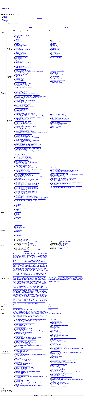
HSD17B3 (35, 272)
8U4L (29, 316)
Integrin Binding (55, 73)
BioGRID (5, 23)
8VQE (41, 316)
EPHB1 (22, 265)
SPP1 (14, 296)
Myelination (18, 127)
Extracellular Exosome (56, 56)
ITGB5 (57, 278)
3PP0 (26, 312)
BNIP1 (38, 257)
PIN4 (26, 285)
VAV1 (30, 302)
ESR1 (18, 266)
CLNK (25, 261)
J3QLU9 (23, 309)
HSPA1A (25, 273)
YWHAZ (43, 302)
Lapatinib (17, 205)
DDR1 (39, 263)
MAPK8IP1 (29, 278)
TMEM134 (25, 299)
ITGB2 (50, 278)
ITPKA (20, 276)
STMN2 (45, 296)
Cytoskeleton (54, 45)
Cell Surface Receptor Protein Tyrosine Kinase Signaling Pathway (30, 96)
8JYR (17, 316)
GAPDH (32, 269)
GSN (47, 270)
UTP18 (24, 302)
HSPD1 (37, 273)
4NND (17, 313)
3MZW (20, 312)
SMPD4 (14, 295)
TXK (40, 300)
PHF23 (31, 283)
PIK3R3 (22, 285)
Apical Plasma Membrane (21, 50)
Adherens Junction (55, 48)
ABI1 (59, 276)
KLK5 (17, 277)
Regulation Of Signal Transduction (23, 328)
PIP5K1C (50, 279)
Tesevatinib (18, 215)
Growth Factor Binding (20, 82)
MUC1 (36, 279)
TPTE (81, 279)
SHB (46, 292)
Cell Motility (18, 379)
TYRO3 (14, 302)
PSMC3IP (42, 286)
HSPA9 (33, 273)
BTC (42, 257)
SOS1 (46, 295)
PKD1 (54, 279)
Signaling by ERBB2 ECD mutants (23, 193)
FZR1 (45, 268)
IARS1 (40, 273)
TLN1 (66, 27)
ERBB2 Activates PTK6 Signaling (23, 174)
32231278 (26, 248)
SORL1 (42, 295)
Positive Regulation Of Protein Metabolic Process (62, 360)
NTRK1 (43, 281)
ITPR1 (23, 276)
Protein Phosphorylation (21, 91)
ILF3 (22, 274)
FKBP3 (25, 268)
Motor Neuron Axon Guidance (22, 104)
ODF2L (28, 282)
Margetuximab (18, 219)
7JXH (20, 315)
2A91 (32, 311)
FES (35, 266)
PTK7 (38, 287)
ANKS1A (35, 255)
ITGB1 (81, 277)
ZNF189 (32, 303)
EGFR (38, 264)
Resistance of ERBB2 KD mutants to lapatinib (26, 192)
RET (14, 290)
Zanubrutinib (18, 221)
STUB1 (14, 298)
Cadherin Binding (55, 81)
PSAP (30, 286)
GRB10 (26, 270)
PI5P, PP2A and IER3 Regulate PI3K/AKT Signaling (27, 173)
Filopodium (54, 339)
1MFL (17, 311)
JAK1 (26, 276)
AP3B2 (14, 256)
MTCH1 (32, 279)
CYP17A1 (31, 263)
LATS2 (20, 277)
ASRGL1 (35, 256)
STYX (21, 298)
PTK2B (31, 287)
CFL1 (39, 260)
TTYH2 (32, 300)
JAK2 (29, 276)
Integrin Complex (55, 323)
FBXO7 (30, 266)
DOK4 (14, 264)
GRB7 (37, 270)
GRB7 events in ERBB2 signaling (23, 161)
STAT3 (26, 296)
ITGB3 (53, 278)
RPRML (36, 290)
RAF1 (33, 289)
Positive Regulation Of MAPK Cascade (24, 131)
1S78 (30, 311)
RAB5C (29, 289)
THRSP (14, 299)
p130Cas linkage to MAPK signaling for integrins (62, 171)
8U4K (26, 316)
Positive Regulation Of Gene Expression (24, 106)
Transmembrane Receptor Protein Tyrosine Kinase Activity (29, 71)
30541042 (34, 245)
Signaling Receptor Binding (21, 74)
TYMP (45, 300)
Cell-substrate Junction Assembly (59, 115)
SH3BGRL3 (37, 292)
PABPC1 (32, 282)
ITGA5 (45, 274)
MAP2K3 (19, 278)
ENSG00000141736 (17, 308)
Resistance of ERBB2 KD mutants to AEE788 (26, 191)
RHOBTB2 (22, 290)
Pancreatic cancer (19, 228)
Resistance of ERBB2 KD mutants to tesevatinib (26, 186)
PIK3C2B (44, 283)
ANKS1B (40, 255)
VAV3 (36, 302)
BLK (29, 257)
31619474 (27, 240)
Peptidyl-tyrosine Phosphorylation (23, 109)
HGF (24, 272)
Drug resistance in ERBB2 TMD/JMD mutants (26, 196)
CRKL (43, 261)
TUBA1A (50, 281)
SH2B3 (40, 291)
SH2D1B (15, 292)
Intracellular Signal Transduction (23, 118)
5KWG (23, 313)
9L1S (45, 316)
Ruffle (52, 40)
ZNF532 (36, 303)
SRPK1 (19, 296)
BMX (35, 257)
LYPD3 (43, 277)
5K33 (20, 313)
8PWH (20, 316)
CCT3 (37, 259)
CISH (45, 260)
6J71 (45, 313)
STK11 (33, 296)
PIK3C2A (39, 283)
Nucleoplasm (18, 37)
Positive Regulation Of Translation (23, 134)
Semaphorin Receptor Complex (22, 35)
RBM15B (45, 289)
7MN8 (30, 315)
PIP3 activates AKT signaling (22, 160)
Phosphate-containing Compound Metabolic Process (27, 371)
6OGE (17, 315)
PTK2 (28, 287)
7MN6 (26, 315)
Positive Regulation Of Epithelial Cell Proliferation (27, 140)
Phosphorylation (19, 353)
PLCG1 (29, 285)
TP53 (14, 300)
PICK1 (35, 283)
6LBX (14, 315)
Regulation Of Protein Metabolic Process (60, 342)
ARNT (31, 256)
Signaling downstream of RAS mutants (60, 183)
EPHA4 (18, 265)
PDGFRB (19, 283)
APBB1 (18, 256)
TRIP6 (16, 300)
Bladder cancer (18, 235)
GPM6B (19, 270)
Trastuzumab (18, 204)
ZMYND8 (27, 303)
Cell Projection (18, 58)
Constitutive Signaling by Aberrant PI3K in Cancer (27, 167)
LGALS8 (30, 277)
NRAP (77, 278)
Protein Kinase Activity (20, 69)
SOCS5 (35, 295)
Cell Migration (18, 362)
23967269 (65, 243)
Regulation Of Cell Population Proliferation (25, 126)
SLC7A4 (35, 294)
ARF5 (28, 256)
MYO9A (17, 281)
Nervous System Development (22, 99)
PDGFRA (15, 283)
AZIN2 (72, 276)
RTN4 (40, 290)
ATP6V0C (45, 256)
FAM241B (22, 266)
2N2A (44, 311)
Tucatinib (17, 214)
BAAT (18, 257)
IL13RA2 (15, 274)
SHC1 (14, 294)
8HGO (42, 315)
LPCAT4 (35, 277)
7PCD (33, 315)
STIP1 (30, 296)
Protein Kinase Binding (20, 364)
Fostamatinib (18, 217)
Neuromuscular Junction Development (24, 102)
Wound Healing (19, 125)
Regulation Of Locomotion (21, 372)
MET (22, 279)
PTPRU (25, 289)
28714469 (37, 249)
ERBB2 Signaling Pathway (21, 119)
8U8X (32, 316)
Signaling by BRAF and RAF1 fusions (60, 180)
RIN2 (29, 290)
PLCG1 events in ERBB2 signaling (23, 158)
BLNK (32, 257)
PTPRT (21, 289)
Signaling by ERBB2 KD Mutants (23, 182)
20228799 (26, 251)
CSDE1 (14, 263)
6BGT (42, 313)
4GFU (39, 312)
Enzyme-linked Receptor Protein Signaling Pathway (27, 95)
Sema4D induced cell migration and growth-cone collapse (28, 169)
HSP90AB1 (15, 273)
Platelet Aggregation (56, 126)
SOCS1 (27, 295)
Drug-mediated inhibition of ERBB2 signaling (26, 180)
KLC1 (14, 277)
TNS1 (35, 299)
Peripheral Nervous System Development (25, 100)
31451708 (35, 244)
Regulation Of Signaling (21, 333)
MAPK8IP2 (35, 278)
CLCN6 (21, 261)
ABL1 (31, 253)
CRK (41, 261)
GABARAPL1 (19, 269)
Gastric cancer (18, 230)
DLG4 (42, 263)
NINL (36, 281)
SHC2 (17, 294)
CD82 (40, 259)
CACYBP (45, 257)
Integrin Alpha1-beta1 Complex (58, 374)
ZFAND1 (18, 303)
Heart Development (20, 101)
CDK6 (14, 260)
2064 (14, 304)
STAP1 (23, 296)
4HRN (14, 313)
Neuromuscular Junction (21, 53)
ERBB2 (30, 27)
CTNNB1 (18, 263)
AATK (24, 253)
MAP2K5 (24, 278)
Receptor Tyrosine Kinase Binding (23, 83)
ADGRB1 (45, 253)
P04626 (27, 309)
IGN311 (17, 206)
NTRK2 (14, 282)
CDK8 (17, 260)
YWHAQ (58, 281)
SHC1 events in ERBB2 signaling (23, 156)
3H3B (16, 312)
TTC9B (28, 300)
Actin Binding (54, 72)
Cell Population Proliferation (22, 105)
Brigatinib (17, 218)
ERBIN (41, 265)
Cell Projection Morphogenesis (58, 368)
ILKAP (25, 274)
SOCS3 (31, 295)
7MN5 (23, 315)
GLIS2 (39, 269)
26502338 (32, 249)
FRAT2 (41, 268)
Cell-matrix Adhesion (56, 321)
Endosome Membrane (20, 47)
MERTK (19, 279)
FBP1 (26, 266)
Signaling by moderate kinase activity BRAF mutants (63, 178)
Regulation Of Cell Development (59, 386)
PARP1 (39, 282)
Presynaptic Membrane (20, 57)
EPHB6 (30, 265)
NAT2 (21, 281)
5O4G (30, 313)
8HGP (45, 315)
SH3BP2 (43, 292)
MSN (25, 279)
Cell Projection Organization (58, 369)
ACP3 (41, 253)
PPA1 (45, 285)
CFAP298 (35, 260)
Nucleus (17, 36)
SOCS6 (39, 295)
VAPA (27, 302)
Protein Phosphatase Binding (58, 365)
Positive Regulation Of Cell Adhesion (24, 136)
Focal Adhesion (55, 49)
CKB (14, 261)
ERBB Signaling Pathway (21, 329)
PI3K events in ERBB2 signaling (23, 166)
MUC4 (39, 279)
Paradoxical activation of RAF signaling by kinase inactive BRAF (66, 182)
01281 (14, 306)
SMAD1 (39, 294)
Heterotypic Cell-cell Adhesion (58, 361)
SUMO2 (75, 279)
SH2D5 (32, 292)
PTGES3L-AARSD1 (21, 287)
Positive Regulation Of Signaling (23, 343)
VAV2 (33, 302)
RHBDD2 (17, 290)
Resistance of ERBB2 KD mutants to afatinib (26, 189)
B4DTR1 (15, 309)
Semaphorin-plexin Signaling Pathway (24, 145)
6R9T (59, 313)
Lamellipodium (55, 336)
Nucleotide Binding (20, 66)
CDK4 (43, 259)
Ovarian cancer (18, 231)
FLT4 (38, 268)
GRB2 (33, 270)
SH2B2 (36, 291)
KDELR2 (43, 276)
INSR (32, 274)
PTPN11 (42, 287)
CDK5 (76, 276)
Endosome (17, 40)
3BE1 (14, 312)
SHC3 (20, 294)
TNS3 (41, 299)
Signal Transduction (20, 92)
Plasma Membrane (19, 44)
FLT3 (35, 268)
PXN (64, 279)
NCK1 (24, 281)
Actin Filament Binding (56, 82)
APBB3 (22, 256)
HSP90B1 (20, 273)
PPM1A (14, 286)
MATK (40, 278)
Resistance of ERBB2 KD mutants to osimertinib (26, 188)
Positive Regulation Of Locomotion (23, 363)
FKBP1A (21, 268)
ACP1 (38, 253)
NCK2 (27, 281)
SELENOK (19, 291)
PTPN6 (14, 289)
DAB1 (35, 263)
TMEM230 (31, 299)
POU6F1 (41, 285)
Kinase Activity (19, 79)
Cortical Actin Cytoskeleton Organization (61, 121)
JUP (36, 276)
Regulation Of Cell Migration (22, 380)
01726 (49, 306)
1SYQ (49, 313)
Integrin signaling (55, 169)
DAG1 (50, 277)
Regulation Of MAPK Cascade (22, 347)
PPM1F (18, 286)
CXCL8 (23, 263)
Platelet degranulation (56, 167)
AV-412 (17, 210)
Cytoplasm (17, 39)
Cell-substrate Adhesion (56, 322)
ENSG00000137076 (53, 308)
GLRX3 (43, 269)
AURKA (15, 257)
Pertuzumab (18, 212)
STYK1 (18, 298)
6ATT (39, 313)
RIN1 (27, 290)
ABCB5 (28, 253)
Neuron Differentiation (20, 110)
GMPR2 (14, 270)
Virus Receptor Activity (56, 340)
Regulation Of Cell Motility (21, 369)
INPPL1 (29, 274)
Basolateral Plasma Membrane (22, 49)
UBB (18, 302)
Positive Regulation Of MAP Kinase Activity (25, 130)
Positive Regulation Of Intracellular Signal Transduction (28, 151)
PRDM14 (22, 286)
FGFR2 (42, 266)
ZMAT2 (23, 303)
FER (33, 266)
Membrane (17, 48)
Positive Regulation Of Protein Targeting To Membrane (28, 147)
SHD (26, 294)
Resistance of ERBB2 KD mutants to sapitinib (26, 184)
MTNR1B (73, 278)
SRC (16, 296)
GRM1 (44, 270)
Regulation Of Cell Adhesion (22, 375)
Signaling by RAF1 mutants (57, 184)
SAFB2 (14, 291)
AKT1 (20, 255)
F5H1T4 (19, 309)
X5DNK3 (31, 309)
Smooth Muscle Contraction (57, 175)
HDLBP (21, 272)
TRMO (20, 300)
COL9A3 (34, 261)
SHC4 (23, 294)
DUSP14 (24, 264)
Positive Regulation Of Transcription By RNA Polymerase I (29, 138)
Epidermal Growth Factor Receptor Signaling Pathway (28, 97)
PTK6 (34, 287)
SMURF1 (70, 279)
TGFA (42, 298)
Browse (5, 16)
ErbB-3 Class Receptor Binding (22, 86)
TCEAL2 (36, 298)
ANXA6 (45, 255)
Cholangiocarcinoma (20, 227)
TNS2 (38, 299)
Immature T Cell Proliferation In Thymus (25, 114)
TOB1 (44, 299)
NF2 (34, 281)
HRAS (31, 272)
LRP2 (64, 278)
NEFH (31, 281)
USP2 (20, 302)
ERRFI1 (14, 266)
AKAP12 (17, 255)
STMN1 (41, 296)
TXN (42, 300)
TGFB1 (46, 298)
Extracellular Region (56, 41)
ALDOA (24, 255)
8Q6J (23, 316)
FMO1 (64, 277)
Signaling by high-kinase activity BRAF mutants (62, 179)
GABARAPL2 (26, 269)
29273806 (22, 240)
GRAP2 (23, 270)
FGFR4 (14, 268)
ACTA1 (63, 276)
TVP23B (36, 300)
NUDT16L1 (23, 282)
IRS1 (40, 274)
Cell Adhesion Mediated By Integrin (59, 335)
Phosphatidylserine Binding (57, 71)
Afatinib (17, 213)
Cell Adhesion (54, 117)
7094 (49, 304)
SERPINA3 (24, 291)
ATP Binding (18, 76)
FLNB (32, 268)
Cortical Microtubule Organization (59, 123)
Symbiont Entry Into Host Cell (58, 347)
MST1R (28, 279)
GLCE (35, 269)
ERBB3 (33, 265)
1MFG (14, 311)
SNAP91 (23, 295)
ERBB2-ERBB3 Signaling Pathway (23, 121)
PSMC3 (38, 286)
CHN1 (42, 260)
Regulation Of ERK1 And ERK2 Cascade (25, 141)
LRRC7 (39, 277)
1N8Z (24, 311)
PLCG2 (33, 285)
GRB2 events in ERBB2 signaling (23, 164)
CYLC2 (27, 263)
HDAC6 (17, 272)
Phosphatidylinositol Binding (58, 80)
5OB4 (33, 313)
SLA (29, 294)
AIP (13, 255)
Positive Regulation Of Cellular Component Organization (28, 385)
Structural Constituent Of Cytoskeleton (60, 74)
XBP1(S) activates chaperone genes (59, 173)
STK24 (37, 296)
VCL (54, 281)
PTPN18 (46, 287)
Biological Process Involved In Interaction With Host (63, 362)
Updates (5, 20)
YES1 (39, 302)
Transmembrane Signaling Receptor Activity (25, 73)
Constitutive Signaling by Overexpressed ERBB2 (26, 179)
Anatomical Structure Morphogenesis (60, 383)
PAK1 (36, 282)
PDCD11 (44, 282)
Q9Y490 (50, 309)
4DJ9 (57, 313)
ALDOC (29, 255)
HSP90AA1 (45, 272)
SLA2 (31, 294)
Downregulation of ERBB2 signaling (24, 175)
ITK (17, 276)
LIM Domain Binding (56, 78)
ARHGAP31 (68, 276)
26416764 (31, 247)
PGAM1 (28, 283)
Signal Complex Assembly (57, 355)
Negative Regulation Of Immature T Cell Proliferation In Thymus (30, 115)
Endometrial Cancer (20, 234)
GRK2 (40, 270)
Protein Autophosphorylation (22, 350)
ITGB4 (14, 276)
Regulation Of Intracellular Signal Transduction (26, 338)
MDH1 (43, 278)
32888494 (63, 244)
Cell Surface (54, 50)
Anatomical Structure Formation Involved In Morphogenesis (65, 358)
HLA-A (28, 272)
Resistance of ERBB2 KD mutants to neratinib (26, 187)
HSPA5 (29, 273)
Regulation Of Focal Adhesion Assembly (60, 125)
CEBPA (80, 276)
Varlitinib (17, 209)
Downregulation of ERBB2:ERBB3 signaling (26, 162)
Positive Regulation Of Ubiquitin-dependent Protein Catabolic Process (67, 371)
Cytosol (17, 43)
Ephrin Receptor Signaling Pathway (23, 359)
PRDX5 (27, 286)
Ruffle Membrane (19, 54)
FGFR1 (38, 266)
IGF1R (44, 273)
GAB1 (14, 269)
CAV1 (18, 259)
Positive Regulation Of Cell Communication (25, 342)
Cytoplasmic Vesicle (20, 52)
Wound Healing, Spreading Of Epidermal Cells (62, 373)
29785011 (36, 241)
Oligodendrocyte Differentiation (22, 139)
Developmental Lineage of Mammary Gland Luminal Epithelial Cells (31, 197)
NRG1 (39, 281)
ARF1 (25, 256)
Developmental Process (56, 356)
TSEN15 (24, 300)
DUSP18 (28, 264)
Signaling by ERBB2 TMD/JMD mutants (25, 195)
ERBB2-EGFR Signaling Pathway (23, 122)
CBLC (21, 259)
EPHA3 (14, 265)
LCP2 (26, 277)
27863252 (66, 247)
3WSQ (36, 312)
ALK (32, 255)
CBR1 (24, 259)
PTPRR (18, 289)
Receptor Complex (19, 61)
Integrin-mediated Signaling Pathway (60, 118)
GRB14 (30, 270)
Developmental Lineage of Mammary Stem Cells (26, 200)
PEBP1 (23, 283)
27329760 (26, 243)
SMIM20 (44, 294)
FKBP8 (29, 268)
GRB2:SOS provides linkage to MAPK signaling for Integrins (65, 170)
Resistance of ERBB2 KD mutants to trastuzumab (27, 183)
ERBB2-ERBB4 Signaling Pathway (23, 123)
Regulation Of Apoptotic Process (59, 378)
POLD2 (37, 285)
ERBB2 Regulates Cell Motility (22, 171)
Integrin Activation (55, 122)
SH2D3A (24, 292)
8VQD (38, 316)
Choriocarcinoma (19, 232)
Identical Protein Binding (21, 84)
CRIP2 (37, 261)
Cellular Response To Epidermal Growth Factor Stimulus (28, 144)
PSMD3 (14, 287)
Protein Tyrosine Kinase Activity (23, 70)
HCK (14, 272)
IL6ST (18, 274)
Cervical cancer (19, 226)
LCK (24, 277)
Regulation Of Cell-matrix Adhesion (59, 384)
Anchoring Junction (56, 57)
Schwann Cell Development (21, 108)
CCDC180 (28, 259)
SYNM (32, 298)
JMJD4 (33, 276)
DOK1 (45, 263)
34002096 (31, 243)
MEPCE (14, 279)
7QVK (36, 315)
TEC (40, 298)
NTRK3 (18, 282)
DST (20, 264)
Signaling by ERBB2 (20, 154)
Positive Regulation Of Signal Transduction (25, 340)
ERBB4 (37, 265)
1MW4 (20, 311)
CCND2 (33, 259)
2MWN (53, 313)
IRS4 (42, 274)
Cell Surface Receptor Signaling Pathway (25, 93)
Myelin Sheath (18, 60)
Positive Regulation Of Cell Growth (23, 112)
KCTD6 (39, 276)
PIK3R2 (18, 285)
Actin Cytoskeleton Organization (59, 119)
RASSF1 (41, 289)
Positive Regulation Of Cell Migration (24, 367)
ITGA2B (77, 277)
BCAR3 (22, 257)
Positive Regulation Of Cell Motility (23, 360)
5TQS (36, 313)
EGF (36, 264)
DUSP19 (33, 264)
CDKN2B (21, 260)
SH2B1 (33, 291)
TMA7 (21, 299)
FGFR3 (46, 266)
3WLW (32, 312)
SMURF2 (19, 295)
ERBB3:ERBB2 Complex (21, 56)
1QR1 (27, 311)
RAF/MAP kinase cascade (21, 170)
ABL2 (34, 253)
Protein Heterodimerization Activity (23, 87)
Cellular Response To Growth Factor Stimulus (26, 143)
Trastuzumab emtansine (20, 208)
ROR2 (32, 290)
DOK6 (17, 264)
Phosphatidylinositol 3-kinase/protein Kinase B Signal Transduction (31, 132)
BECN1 (26, 257)
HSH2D (40, 272)
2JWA (35, 311)
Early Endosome (19, 41)
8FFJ (39, 315)
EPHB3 (26, 265)
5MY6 (27, 313)
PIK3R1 (14, 285)
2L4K (41, 311)
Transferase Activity (20, 80)
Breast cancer (18, 225)
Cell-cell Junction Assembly (57, 114)
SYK (29, 298)
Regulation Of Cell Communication (23, 332)
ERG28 (45, 265)
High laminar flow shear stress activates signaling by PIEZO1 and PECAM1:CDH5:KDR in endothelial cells (66, 186)
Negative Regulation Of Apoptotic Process (25, 128)
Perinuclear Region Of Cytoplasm (23, 62)
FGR (17, 268)
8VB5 (35, 316)
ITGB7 (60, 278)
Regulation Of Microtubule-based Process (25, 113)
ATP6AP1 (40, 256)
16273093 (39, 18)
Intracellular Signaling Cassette (22, 366)
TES (78, 279)
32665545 (68, 241)
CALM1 (14, 259)
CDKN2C (26, 260)
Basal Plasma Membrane (21, 45)
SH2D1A (44, 291)
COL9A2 (29, 261)
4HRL (42, 312)
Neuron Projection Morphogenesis (59, 364)
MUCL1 (44, 279)
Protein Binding (19, 75)
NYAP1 (81, 278)
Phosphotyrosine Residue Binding (23, 324)
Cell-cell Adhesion (55, 127)
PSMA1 (34, 286)
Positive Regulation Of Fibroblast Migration (61, 377)
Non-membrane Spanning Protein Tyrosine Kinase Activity (29, 345)
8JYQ (14, 316)
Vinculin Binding (55, 77)
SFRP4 (29, 291)
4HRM (46, 312)
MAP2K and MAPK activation (58, 177)
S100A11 (44, 290)
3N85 (23, 312)
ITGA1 (73, 277)
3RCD (29, 312)
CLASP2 (17, 261)
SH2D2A (19, 292)
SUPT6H (26, 298)
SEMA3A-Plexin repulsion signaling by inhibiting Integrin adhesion (67, 174)
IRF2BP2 (36, 274)
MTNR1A (68, 278)
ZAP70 (14, 303)
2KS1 (38, 311)
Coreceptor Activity (20, 78)
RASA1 (36, 289)
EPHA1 (42, 264)
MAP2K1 (15, 278)
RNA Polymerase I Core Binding (23, 67)
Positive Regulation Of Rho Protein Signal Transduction (28, 117)
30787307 (25, 239)
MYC (14, 281)
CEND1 (31, 260)
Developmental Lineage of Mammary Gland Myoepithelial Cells (30, 199)
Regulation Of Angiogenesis (22, 135)
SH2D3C (28, 292)
